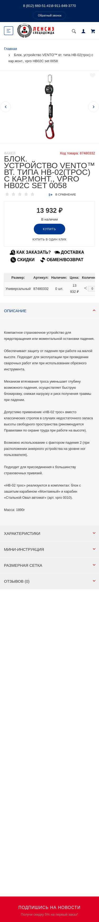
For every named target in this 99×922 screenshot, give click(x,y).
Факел (9, 153)
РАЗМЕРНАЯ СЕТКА (50, 565)
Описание (50, 310)
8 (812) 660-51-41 (36, 6)
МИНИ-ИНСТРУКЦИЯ (50, 549)
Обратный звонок (50, 15)
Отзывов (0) (50, 581)
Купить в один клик (49, 239)
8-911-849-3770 (63, 6)
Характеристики (50, 533)
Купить (49, 229)
